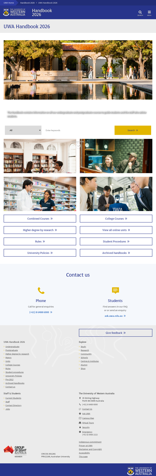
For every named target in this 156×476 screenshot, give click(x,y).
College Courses (114, 218)
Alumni (84, 364)
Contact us (10, 386)
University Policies (38, 252)
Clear (38, 130)
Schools (84, 357)
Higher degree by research (38, 230)
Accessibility (84, 452)
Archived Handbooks (14, 383)
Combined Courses (38, 218)
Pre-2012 (9, 379)
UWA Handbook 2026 (14, 341)
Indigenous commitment (90, 442)
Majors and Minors (40, 194)
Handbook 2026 (27, 2)
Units (116, 194)
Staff (7, 401)
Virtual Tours (88, 422)
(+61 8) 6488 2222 (90, 434)
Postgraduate (116, 156)
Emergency (87, 431)
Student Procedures (114, 241)
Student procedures (14, 372)
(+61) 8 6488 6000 (39, 312)
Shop (83, 368)
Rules (38, 241)
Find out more (78, 142)
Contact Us (87, 409)
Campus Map (88, 418)
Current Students (13, 398)
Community (86, 354)
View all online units (114, 230)
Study (83, 346)
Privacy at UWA (85, 445)
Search (140, 13)
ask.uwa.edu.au (113, 315)
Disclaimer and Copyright (90, 449)
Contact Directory (13, 405)
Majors (8, 357)
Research (85, 350)
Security (86, 427)
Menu (149, 13)
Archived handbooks (114, 252)
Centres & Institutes (90, 361)
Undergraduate (40, 156)
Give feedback (114, 332)
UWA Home (9, 2)
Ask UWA (86, 413)
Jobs (7, 409)
